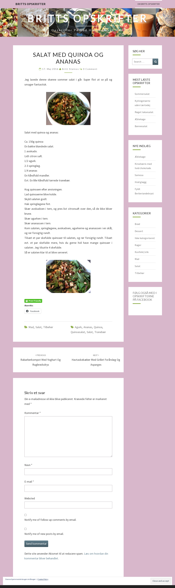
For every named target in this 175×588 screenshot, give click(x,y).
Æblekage (140, 119)
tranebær (100, 332)
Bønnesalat (141, 126)
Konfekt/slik (142, 252)
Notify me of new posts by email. (44, 534)
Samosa (139, 175)
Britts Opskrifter (30, 4)
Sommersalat (142, 93)
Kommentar (32, 413)
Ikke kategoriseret (145, 238)
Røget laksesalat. (144, 112)
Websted (29, 498)
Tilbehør (48, 327)
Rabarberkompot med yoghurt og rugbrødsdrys (40, 360)
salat (90, 332)
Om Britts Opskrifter (148, 4)
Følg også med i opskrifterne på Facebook (145, 296)
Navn (28, 465)
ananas (88, 327)
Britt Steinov (70, 69)
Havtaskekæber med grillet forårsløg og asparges (96, 360)
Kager (138, 245)
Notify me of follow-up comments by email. (50, 520)
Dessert (139, 231)
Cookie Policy (43, 579)
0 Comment (90, 69)
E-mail (29, 481)
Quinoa (98, 327)
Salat (39, 327)
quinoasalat (78, 332)
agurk (78, 327)
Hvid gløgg (140, 182)
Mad (31, 327)
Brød (137, 224)
